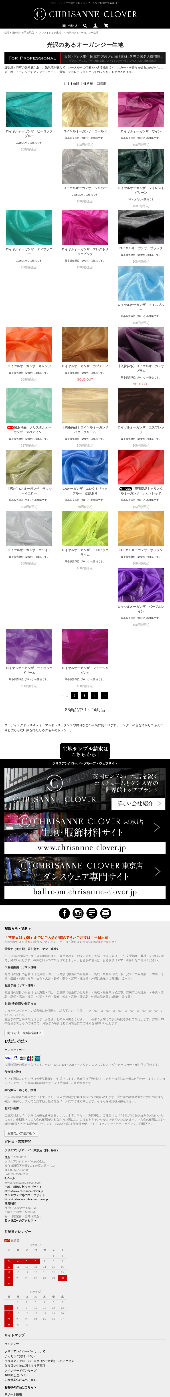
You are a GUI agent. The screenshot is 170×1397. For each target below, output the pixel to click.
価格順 (88, 83)
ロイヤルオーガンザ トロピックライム (85, 501)
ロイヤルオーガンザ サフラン (141, 499)
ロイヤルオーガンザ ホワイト (29, 499)
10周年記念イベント (18, 1267)
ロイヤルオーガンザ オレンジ (29, 315)
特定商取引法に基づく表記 (22, 1303)
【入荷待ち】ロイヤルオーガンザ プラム (140, 317)
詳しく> (114, 3)
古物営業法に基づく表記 (20, 1272)
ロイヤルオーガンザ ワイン (141, 131)
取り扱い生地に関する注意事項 (25, 1258)
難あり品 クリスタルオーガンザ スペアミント (29, 379)
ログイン (10, 1337)
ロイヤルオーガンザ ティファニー (140, 195)
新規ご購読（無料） (18, 1352)
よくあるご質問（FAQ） (20, 1248)
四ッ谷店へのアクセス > (20, 1113)
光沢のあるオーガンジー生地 (82, 32)
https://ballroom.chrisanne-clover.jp (26, 1092)
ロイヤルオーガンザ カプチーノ (85, 315)
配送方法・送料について (20, 1299)
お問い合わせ (13, 1313)
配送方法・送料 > (17, 821)
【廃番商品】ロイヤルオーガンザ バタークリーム (85, 379)
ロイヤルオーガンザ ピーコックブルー (29, 134)
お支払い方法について (19, 1294)
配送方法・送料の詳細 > (24, 925)
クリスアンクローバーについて (25, 1244)
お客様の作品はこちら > (20, 1280)
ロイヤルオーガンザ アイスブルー (140, 256)
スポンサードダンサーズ (20, 1263)
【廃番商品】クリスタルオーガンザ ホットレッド (141, 440)
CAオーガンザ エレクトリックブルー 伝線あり (85, 440)
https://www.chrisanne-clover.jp (23, 1083)
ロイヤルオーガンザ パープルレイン (29, 563)
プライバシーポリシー (19, 1308)
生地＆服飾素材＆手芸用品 (19, 32)
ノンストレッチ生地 (50, 32)
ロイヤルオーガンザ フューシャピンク (140, 563)
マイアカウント (15, 1327)
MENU (69, 25)
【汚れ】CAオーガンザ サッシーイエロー (29, 440)
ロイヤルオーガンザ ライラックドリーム (85, 563)
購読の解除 (12, 1356)
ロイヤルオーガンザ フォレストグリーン (85, 195)
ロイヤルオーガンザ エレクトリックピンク (29, 256)
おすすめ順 (71, 83)
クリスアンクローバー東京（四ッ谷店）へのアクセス (39, 1253)
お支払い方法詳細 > (21, 1026)
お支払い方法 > (15, 933)
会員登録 (10, 1332)
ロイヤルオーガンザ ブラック (85, 253)
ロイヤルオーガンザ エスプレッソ (140, 379)
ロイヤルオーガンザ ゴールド (85, 131)
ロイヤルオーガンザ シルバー (29, 192)
